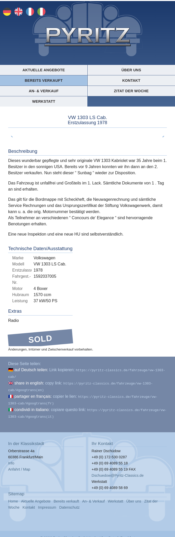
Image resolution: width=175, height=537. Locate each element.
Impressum (47, 503)
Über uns (131, 70)
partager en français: (33, 394)
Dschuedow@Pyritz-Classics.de (118, 471)
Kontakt (131, 80)
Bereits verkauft (44, 80)
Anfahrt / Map (19, 465)
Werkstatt (43, 101)
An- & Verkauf (44, 91)
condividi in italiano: (32, 406)
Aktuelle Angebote (43, 70)
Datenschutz (69, 503)
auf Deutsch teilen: (31, 370)
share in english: (29, 382)
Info (11, 459)
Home (13, 497)
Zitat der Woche (131, 91)
